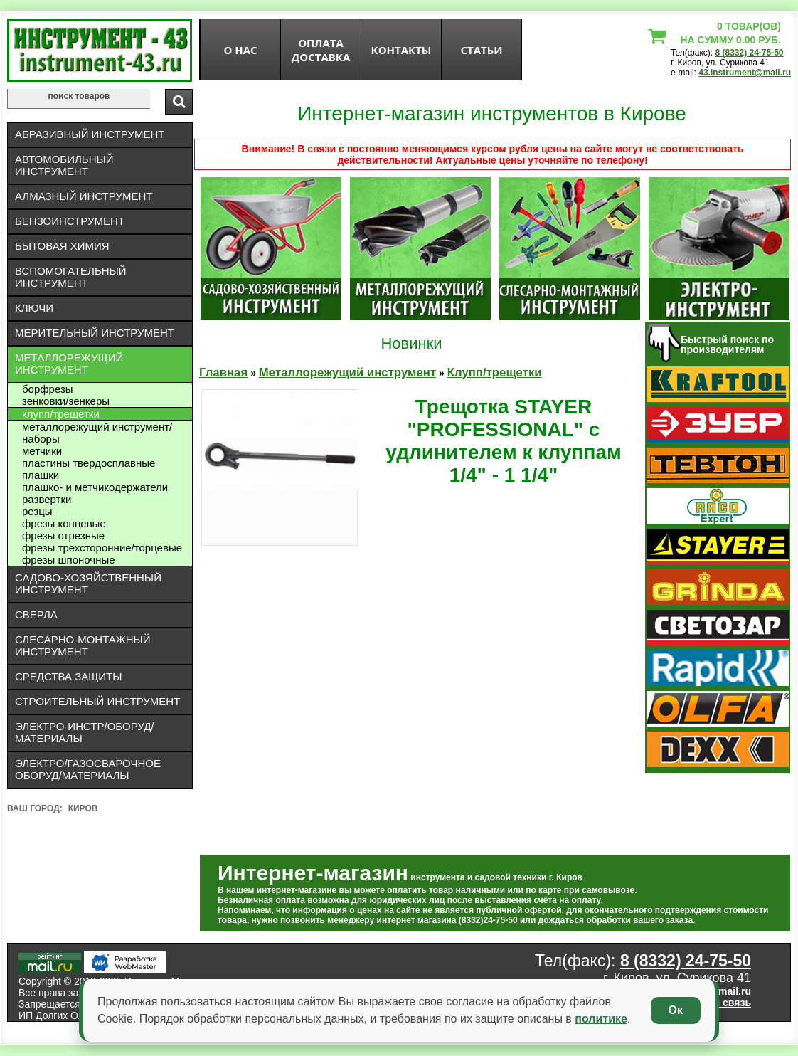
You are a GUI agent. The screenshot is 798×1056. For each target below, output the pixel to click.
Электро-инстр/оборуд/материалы (84, 732)
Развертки (46, 499)
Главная (223, 372)
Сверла (36, 614)
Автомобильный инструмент (64, 165)
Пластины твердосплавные (88, 463)
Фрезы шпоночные (68, 560)
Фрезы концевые (64, 523)
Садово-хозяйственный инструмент (88, 583)
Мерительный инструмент (94, 333)
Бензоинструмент (69, 221)
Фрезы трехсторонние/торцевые (102, 548)
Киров (83, 808)
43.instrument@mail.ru (744, 73)
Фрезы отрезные (63, 535)
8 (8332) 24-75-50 (749, 53)
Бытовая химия (62, 246)
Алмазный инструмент (83, 196)
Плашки (40, 475)
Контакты (401, 50)
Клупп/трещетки (61, 414)
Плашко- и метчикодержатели (95, 487)
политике (601, 1019)
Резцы (37, 511)
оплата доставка (321, 50)
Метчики (42, 451)
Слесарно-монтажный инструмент (83, 645)
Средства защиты (68, 676)
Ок (676, 1010)
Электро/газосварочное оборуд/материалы (88, 769)
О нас (240, 50)
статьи (481, 50)
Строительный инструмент (97, 701)
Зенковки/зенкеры (66, 401)
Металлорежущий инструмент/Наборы (97, 433)
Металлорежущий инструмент (69, 364)
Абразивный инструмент (89, 134)
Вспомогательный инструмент (71, 277)
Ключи (34, 308)
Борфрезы (47, 389)
